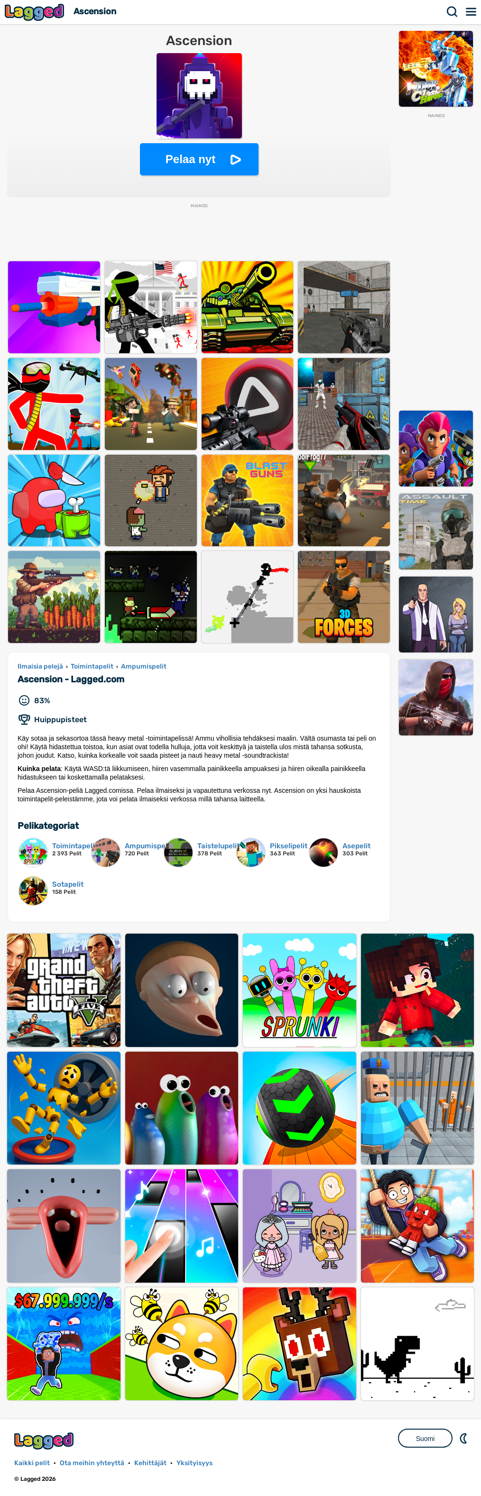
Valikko (471, 12)
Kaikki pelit (32, 1463)
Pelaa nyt (190, 159)
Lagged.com (45, 1441)
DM (464, 1438)
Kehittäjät (150, 1463)
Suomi (425, 1438)
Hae (452, 12)
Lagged (35, 12)
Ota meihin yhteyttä (92, 1463)
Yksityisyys (194, 1463)
